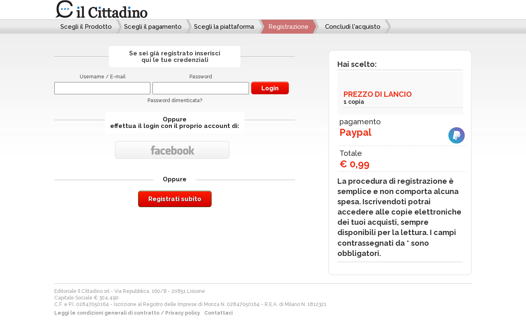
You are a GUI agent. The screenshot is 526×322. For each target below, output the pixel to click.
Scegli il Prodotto (86, 26)
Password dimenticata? (175, 100)
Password (200, 77)
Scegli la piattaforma (224, 26)
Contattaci (218, 313)
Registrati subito (174, 199)
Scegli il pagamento (153, 26)
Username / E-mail (102, 77)
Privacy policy (182, 313)
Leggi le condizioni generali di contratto (106, 313)
